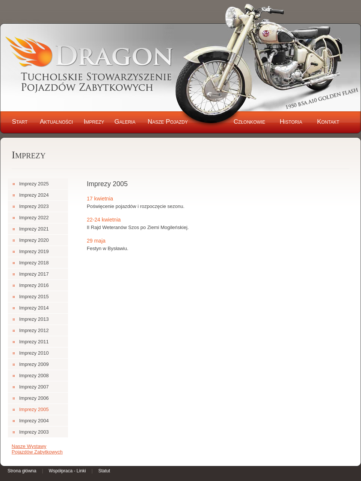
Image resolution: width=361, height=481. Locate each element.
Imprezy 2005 (34, 409)
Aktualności (56, 121)
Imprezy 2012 (34, 330)
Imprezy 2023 (34, 206)
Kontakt (328, 121)
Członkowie (249, 121)
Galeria (125, 121)
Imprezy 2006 (34, 398)
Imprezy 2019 (34, 251)
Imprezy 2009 (34, 364)
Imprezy (94, 121)
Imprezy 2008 (34, 375)
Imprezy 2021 (34, 229)
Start (20, 121)
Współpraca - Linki (67, 470)
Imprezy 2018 (34, 263)
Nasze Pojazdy (168, 121)
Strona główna (22, 470)
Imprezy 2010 (34, 353)
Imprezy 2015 (34, 296)
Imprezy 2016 (34, 285)
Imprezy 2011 (34, 341)
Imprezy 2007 (34, 387)
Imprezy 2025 (34, 184)
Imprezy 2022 (34, 217)
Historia (290, 121)
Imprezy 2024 (34, 195)
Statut (104, 470)
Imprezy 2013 (34, 319)
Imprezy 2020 (34, 240)
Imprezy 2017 (34, 274)
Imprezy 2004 (34, 420)
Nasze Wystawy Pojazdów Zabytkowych (37, 449)
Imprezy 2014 (34, 308)
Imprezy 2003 (34, 432)
